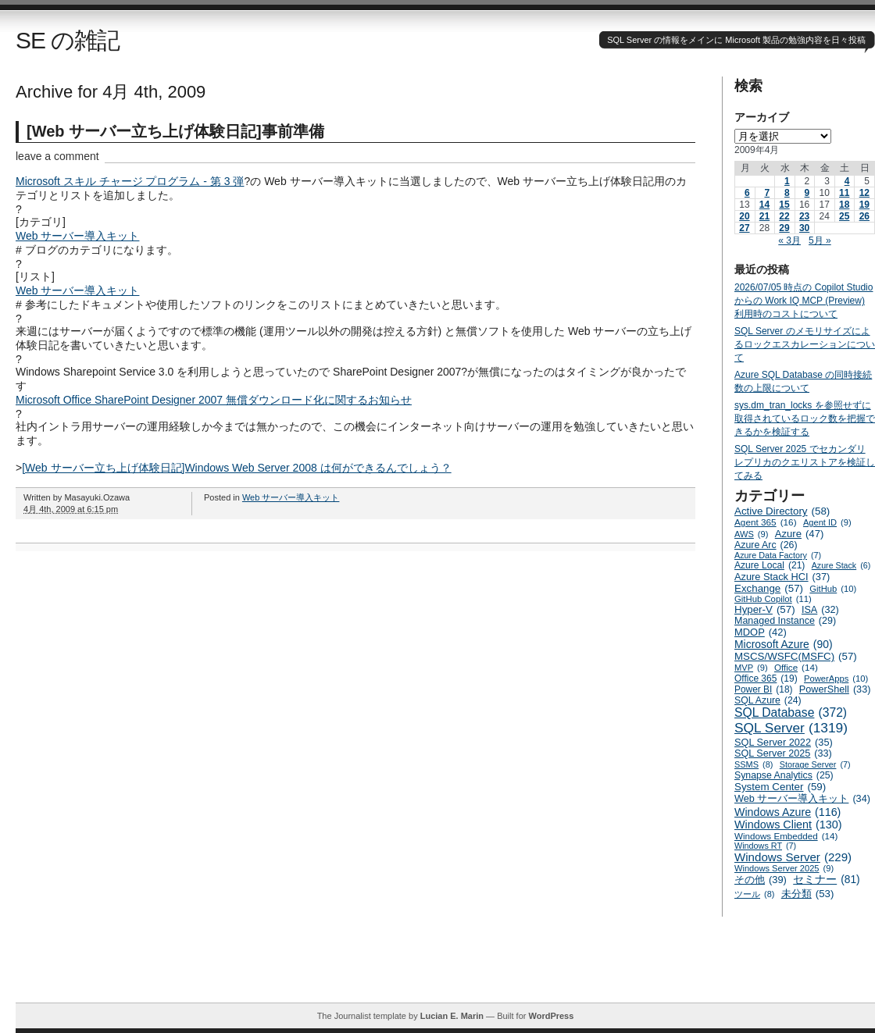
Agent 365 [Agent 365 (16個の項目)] (765, 522)
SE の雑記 (68, 40)
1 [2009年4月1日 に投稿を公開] (787, 181)
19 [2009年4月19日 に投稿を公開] (864, 204)
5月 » (820, 240)
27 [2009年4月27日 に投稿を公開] (744, 228)
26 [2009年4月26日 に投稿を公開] (864, 216)
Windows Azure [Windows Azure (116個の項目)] (787, 812)
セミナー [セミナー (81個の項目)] (826, 879)
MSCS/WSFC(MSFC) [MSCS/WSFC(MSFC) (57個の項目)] (795, 656)
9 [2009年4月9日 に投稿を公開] (807, 192)
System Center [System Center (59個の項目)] (780, 787)
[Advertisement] (445, 967)
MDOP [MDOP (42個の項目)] (760, 632)
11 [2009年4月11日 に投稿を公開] (844, 192)
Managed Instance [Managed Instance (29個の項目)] (785, 620)
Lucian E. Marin (452, 1016)
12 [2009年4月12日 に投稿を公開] (864, 192)
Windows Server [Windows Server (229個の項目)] (793, 857)
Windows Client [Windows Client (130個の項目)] (788, 824)
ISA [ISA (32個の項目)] (820, 609)
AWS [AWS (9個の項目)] (751, 534)
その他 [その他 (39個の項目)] (760, 879)
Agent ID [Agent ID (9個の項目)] (827, 522)
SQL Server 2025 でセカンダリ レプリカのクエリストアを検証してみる (804, 462)
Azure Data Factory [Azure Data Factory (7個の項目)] (777, 555)
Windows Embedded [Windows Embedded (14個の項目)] (786, 836)
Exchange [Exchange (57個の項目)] (768, 588)
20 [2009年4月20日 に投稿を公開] (744, 216)
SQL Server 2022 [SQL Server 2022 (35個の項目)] (783, 742)
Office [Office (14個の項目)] (796, 667)
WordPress (550, 1016)
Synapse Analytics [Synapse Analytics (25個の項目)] (784, 775)
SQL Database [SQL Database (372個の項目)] (790, 713)
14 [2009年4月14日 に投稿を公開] (764, 204)
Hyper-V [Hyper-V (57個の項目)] (764, 609)
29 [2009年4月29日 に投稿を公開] (784, 228)
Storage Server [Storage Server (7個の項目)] (815, 764)
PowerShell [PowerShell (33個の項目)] (835, 689)
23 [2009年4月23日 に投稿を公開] (804, 216)
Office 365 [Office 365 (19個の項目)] (766, 678)
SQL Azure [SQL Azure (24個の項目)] (768, 700)
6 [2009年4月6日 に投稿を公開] (747, 192)
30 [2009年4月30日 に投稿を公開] (804, 228)
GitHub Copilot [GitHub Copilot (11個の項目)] (773, 599)
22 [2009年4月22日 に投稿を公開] (784, 216)
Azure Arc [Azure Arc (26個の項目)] (766, 545)
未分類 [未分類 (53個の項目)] (807, 893)
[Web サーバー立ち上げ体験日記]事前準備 (175, 131)
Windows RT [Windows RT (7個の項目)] (765, 845)
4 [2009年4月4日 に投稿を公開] (847, 181)
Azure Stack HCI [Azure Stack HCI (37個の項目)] (782, 576)
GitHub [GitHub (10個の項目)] (832, 588)
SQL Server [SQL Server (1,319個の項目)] (791, 728)
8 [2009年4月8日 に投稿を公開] (787, 192)
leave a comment (57, 156)
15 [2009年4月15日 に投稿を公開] (784, 204)
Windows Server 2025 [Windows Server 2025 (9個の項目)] (784, 868)
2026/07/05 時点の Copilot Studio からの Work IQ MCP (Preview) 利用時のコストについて (803, 300)
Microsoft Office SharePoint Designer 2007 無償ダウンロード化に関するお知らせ (214, 400)
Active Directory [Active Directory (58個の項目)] (782, 511)
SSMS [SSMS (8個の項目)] (753, 764)
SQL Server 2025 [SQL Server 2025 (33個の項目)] (783, 753)
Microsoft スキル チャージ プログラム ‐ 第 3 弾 (130, 181)
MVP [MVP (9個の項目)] (751, 667)
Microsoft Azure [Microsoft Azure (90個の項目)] (783, 644)
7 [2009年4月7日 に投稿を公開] (767, 192)
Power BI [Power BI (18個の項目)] (763, 689)
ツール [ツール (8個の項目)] (754, 894)
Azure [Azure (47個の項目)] (799, 534)
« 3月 (789, 240)
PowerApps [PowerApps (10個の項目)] (836, 678)
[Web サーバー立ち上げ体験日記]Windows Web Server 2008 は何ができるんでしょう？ (236, 467)
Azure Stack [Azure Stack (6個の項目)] (841, 565)
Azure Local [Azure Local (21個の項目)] (769, 565)
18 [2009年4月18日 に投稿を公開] (844, 204)
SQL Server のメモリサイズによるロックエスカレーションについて (804, 344)
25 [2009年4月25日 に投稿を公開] (844, 216)
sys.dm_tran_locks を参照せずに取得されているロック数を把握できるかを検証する (804, 418)
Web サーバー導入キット (77, 236)
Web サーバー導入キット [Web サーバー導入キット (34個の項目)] (802, 798)
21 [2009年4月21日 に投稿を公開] (764, 216)
